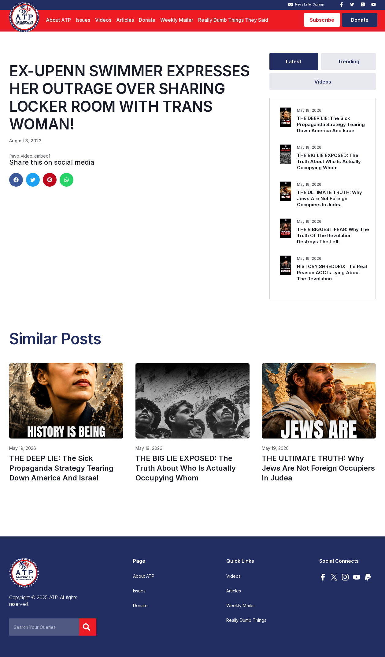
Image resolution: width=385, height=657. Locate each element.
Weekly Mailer (176, 20)
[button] (16, 180)
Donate (147, 20)
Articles (125, 20)
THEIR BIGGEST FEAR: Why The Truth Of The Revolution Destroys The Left (333, 235)
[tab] (293, 61)
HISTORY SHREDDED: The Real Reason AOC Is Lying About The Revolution (332, 272)
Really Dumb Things (246, 620)
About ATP (58, 20)
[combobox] (44, 627)
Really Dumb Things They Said (233, 20)
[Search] (87, 627)
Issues (83, 20)
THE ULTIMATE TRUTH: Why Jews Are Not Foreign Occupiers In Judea (329, 198)
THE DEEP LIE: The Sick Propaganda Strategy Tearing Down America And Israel (331, 124)
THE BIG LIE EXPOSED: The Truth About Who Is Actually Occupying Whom (329, 161)
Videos (103, 20)
